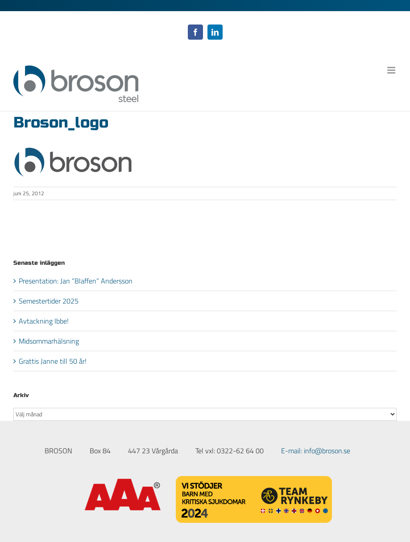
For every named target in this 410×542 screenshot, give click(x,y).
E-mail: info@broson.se (315, 450)
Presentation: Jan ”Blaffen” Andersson (76, 280)
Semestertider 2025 (49, 301)
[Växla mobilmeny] (392, 70)
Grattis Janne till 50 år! (53, 361)
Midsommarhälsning (49, 341)
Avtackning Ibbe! (44, 321)
